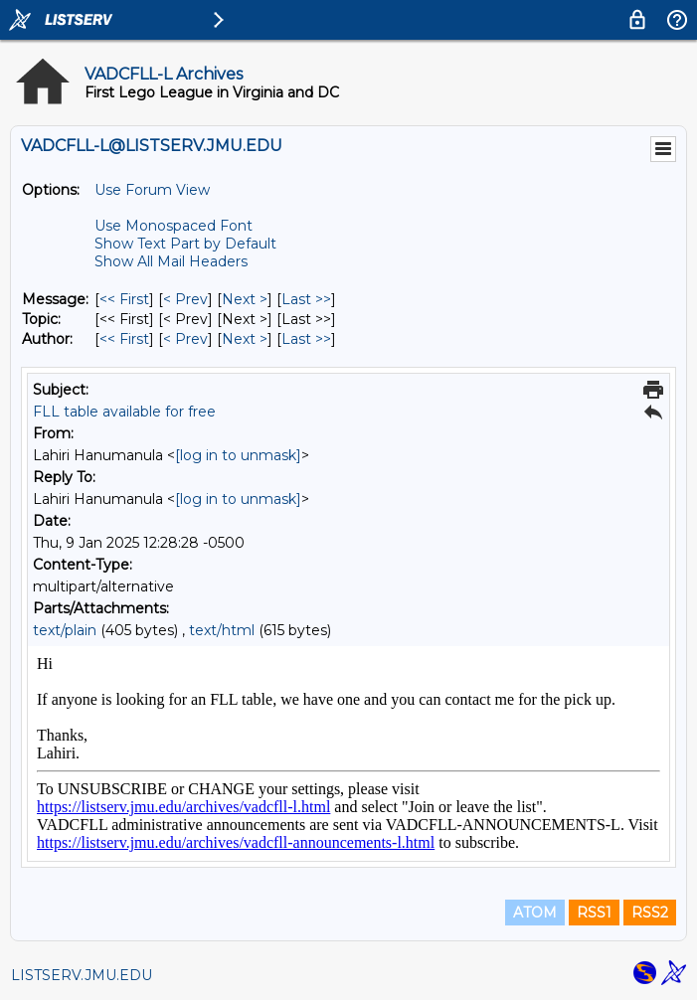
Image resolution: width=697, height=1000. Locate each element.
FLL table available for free (124, 411)
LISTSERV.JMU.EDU (81, 975)
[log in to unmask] (238, 455)
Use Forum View (152, 190)
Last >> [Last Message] (306, 299)
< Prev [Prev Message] (185, 299)
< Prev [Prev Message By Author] (185, 339)
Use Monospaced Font (173, 226)
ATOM (535, 912)
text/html (222, 630)
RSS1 (594, 912)
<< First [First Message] (124, 299)
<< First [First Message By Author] (124, 339)
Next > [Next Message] (244, 299)
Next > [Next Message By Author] (244, 339)
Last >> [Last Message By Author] (306, 339)
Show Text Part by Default (185, 243)
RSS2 (649, 912)
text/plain (64, 630)
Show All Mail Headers (171, 261)
